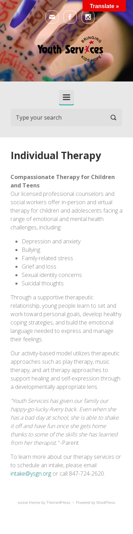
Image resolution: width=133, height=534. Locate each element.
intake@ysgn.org (30, 473)
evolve (23, 502)
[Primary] (66, 97)
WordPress (105, 502)
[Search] (66, 117)
